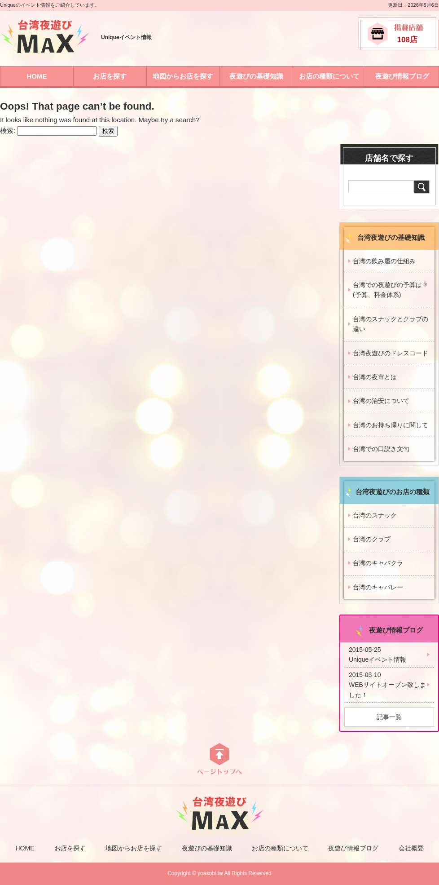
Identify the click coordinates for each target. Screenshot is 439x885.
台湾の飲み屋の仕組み (384, 261)
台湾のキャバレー (378, 587)
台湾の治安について (381, 400)
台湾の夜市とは (375, 377)
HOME (36, 76)
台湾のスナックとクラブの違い (390, 323)
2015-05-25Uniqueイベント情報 (377, 654)
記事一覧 (389, 717)
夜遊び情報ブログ (402, 76)
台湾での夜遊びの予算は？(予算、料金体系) (390, 289)
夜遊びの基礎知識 (256, 76)
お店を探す (110, 76)
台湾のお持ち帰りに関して (390, 425)
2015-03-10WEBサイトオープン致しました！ (387, 685)
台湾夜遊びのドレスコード (390, 353)
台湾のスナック (375, 515)
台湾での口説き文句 (381, 448)
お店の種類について (329, 76)
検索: (7, 130)
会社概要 (411, 848)
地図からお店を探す (183, 76)
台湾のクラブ (372, 539)
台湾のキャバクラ (378, 562)
